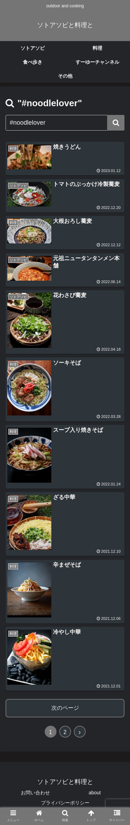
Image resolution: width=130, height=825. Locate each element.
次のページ (65, 708)
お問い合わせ (35, 792)
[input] (65, 123)
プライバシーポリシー (65, 802)
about (95, 792)
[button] (115, 123)
